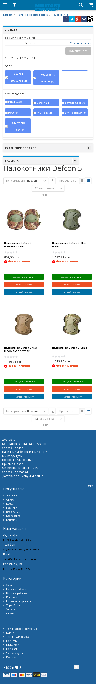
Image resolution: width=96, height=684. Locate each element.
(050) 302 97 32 (32, 532)
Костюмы (11, 579)
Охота (9, 567)
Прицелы (11, 623)
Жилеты (10, 591)
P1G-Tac (15, 101)
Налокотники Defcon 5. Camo (69, 338)
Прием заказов (12, 446)
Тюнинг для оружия (18, 619)
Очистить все (78, 51)
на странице (46, 188)
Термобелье (13, 587)
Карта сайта (13, 498)
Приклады (12, 631)
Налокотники (60, 14)
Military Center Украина (55, 679)
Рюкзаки (11, 639)
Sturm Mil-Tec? (19, 126)
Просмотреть (67, 181)
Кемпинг (11, 615)
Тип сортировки (16, 181)
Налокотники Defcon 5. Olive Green (69, 244)
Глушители (12, 627)
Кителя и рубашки (17, 575)
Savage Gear (75, 102)
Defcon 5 (44, 102)
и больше (47, 78)
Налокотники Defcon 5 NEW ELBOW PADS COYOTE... (20, 340)
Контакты (11, 502)
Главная (7, 14)
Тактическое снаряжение (32, 14)
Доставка (11, 478)
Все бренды (13, 494)
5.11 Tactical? (75, 112)
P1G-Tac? (44, 112)
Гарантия (11, 490)
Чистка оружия (15, 635)
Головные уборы (16, 571)
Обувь (10, 595)
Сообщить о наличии (24, 277)
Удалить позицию (80, 43)
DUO (13, 112)
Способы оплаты (13, 430)
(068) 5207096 (13, 532)
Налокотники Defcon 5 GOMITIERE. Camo (17, 244)
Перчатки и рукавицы (19, 583)
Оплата (10, 482)
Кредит (10, 486)
